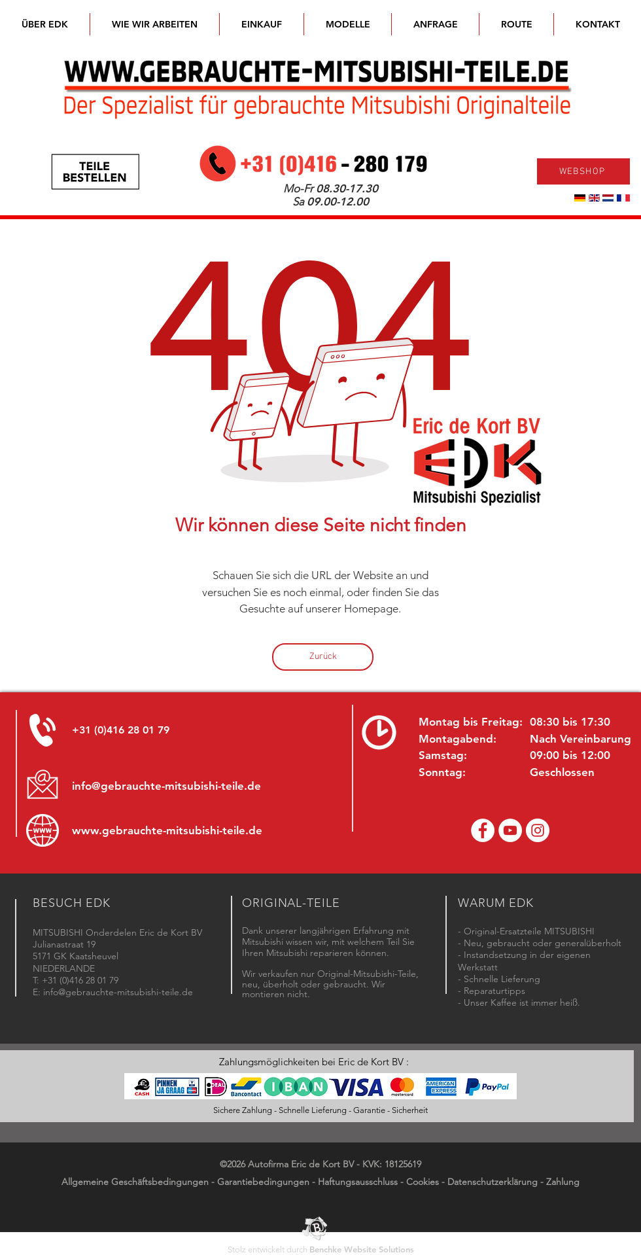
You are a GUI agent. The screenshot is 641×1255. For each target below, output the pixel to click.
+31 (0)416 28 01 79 (120, 730)
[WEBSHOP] (583, 171)
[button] (347, 24)
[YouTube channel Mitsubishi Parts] (510, 830)
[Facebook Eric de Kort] (482, 830)
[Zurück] (322, 657)
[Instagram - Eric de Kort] (537, 830)
